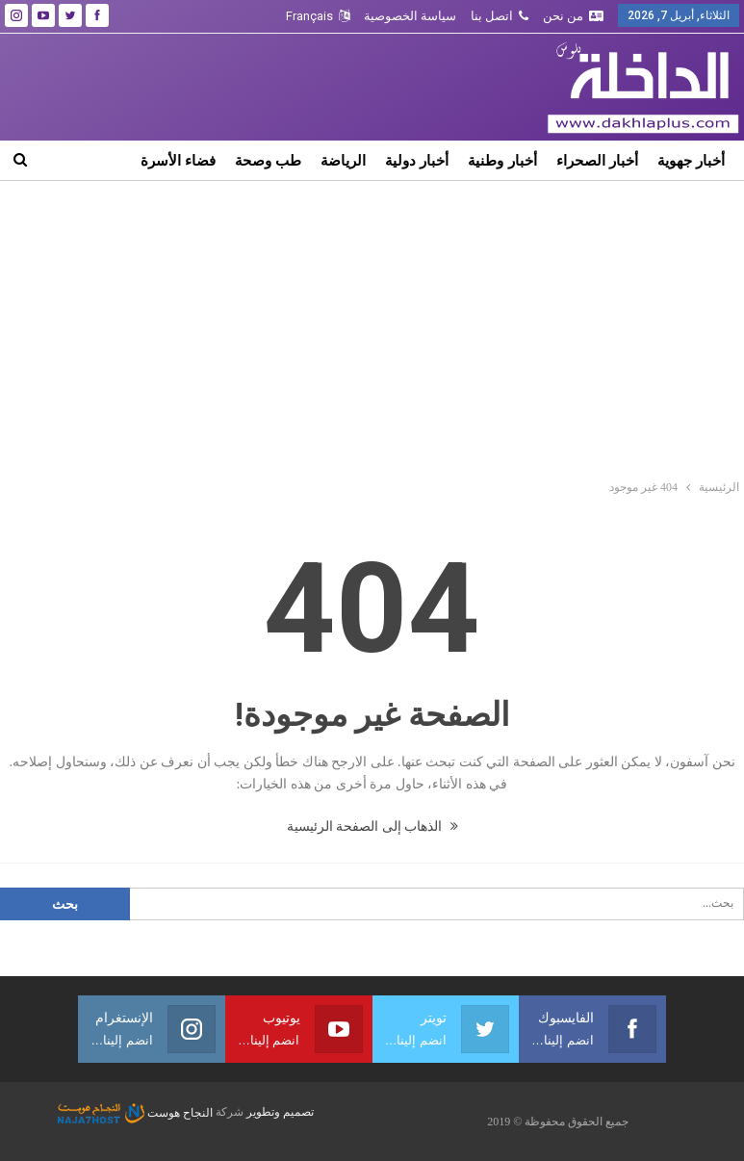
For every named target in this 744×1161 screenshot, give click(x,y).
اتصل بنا (499, 16)
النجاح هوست (135, 1113)
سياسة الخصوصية (410, 16)
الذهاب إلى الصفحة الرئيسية (372, 826)
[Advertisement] (372, 325)
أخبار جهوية (691, 160)
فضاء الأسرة (178, 160)
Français (317, 16)
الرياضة (343, 160)
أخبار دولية (417, 160)
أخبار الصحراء (597, 160)
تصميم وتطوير (280, 1113)
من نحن (573, 16)
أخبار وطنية (502, 160)
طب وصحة (268, 160)
